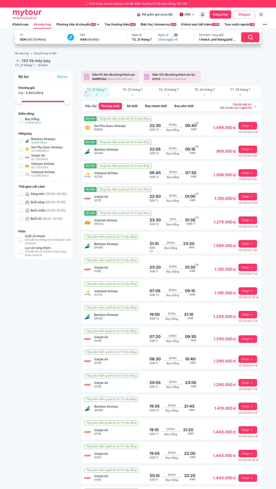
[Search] (250, 37)
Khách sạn (20, 24)
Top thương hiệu (120, 24)
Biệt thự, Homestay (158, 24)
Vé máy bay (42, 25)
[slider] (19, 101)
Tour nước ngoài (239, 24)
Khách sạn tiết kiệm (200, 24)
